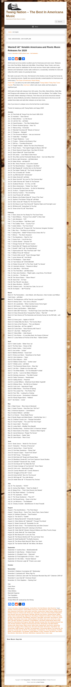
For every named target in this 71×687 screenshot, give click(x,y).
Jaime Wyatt (40, 617)
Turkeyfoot (46, 631)
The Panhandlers (32, 630)
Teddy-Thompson (19, 628)
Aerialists (10, 609)
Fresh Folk (11, 82)
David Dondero (25, 614)
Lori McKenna (25, 620)
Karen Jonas (24, 619)
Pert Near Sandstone (16, 623)
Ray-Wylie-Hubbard (53, 623)
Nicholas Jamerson (55, 622)
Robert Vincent (27, 625)
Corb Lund (43, 612)
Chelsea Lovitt (22, 612)
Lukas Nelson (42, 620)
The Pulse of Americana (23, 80)
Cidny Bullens (37, 612)
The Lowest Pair (56, 628)
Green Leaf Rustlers (18, 617)
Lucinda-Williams (34, 620)
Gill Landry (59, 616)
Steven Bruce (47, 626)
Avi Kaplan (55, 609)
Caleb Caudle (27, 611)
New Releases (43, 608)
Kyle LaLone (47, 619)
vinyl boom (26, 85)
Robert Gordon (19, 625)
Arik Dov (49, 609)
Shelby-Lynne (27, 626)
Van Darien (52, 631)
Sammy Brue (57, 625)
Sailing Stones (42, 625)
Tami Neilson (54, 626)
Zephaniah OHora (40, 633)
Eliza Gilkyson (35, 616)
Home (10, 32)
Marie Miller (31, 622)
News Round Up (52, 608)
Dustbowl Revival (52, 614)
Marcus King (57, 620)
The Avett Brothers (35, 628)
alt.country (15, 608)
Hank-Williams (26, 617)
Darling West (58, 612)
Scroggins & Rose (19, 626)
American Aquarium (18, 609)
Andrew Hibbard (27, 609)
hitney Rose (34, 617)
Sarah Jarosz (11, 626)
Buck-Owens (20, 611)
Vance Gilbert (59, 631)
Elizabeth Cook (43, 616)
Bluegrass (26, 608)
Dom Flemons (43, 614)
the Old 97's (25, 630)
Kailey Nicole (17, 619)
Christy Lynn (30, 612)
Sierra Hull (34, 626)
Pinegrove (24, 623)
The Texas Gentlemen (51, 630)
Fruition (54, 616)
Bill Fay (60, 609)
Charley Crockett (58, 611)
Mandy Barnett (49, 620)
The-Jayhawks (25, 631)
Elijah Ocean (28, 616)
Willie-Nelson (32, 633)
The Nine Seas (17, 630)
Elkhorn (49, 616)
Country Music (33, 608)
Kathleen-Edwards (32, 619)
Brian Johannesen (12, 611)
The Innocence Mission (46, 628)
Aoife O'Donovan (43, 609)
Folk (39, 608)
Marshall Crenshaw (39, 622)
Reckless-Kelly (11, 625)
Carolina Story (41, 611)
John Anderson (54, 617)
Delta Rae (37, 614)
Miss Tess (47, 622)
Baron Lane (26, 53)
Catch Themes (40, 682)
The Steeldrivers (41, 630)
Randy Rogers (44, 623)
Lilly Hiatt (13, 620)
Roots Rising (35, 80)
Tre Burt (41, 631)
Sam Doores (50, 625)
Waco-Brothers (11, 633)
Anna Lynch (35, 609)
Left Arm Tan (53, 619)
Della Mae (31, 614)
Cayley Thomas (49, 611)
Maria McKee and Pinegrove (21, 622)
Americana (21, 608)
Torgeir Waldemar (34, 631)
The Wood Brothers (17, 631)
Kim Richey (40, 619)
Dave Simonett (11, 614)
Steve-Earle (40, 626)
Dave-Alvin (18, 614)
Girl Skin (10, 617)
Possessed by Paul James (33, 623)
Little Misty (19, 620)
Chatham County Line (13, 612)
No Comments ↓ (34, 53)
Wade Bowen (19, 633)
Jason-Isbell (47, 617)
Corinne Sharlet (51, 612)
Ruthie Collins (35, 625)
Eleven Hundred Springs (18, 616)
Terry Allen (27, 628)
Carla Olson (34, 611)
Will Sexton (25, 633)
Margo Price (11, 622)
